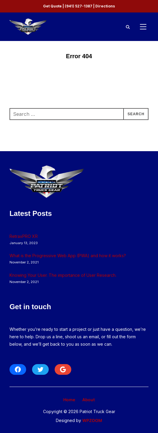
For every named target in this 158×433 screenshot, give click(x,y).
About (88, 399)
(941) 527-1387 (78, 6)
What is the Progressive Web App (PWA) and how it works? (68, 255)
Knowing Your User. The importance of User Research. (63, 275)
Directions (105, 6)
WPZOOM (92, 420)
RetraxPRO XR (24, 236)
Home (69, 399)
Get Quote (52, 6)
